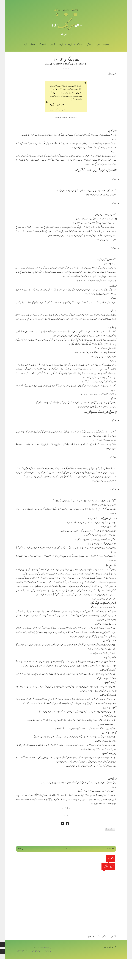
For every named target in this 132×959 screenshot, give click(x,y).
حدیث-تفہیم (80, 44)
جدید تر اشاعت (20, 848)
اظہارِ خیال (32, 44)
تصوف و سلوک (42, 44)
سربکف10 (67, 64)
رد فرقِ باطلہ (70, 44)
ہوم (66, 848)
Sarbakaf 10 (60, 64)
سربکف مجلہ (35, 948)
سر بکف (66, 25)
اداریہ (98, 44)
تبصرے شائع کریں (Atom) (96, 937)
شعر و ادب (52, 44)
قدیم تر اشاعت (111, 848)
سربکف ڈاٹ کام (26, 951)
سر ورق (106, 44)
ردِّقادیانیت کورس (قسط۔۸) (66, 59)
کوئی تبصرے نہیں (48, 64)
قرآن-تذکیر (90, 44)
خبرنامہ (25, 44)
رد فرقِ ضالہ (61, 44)
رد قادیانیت (73, 64)
